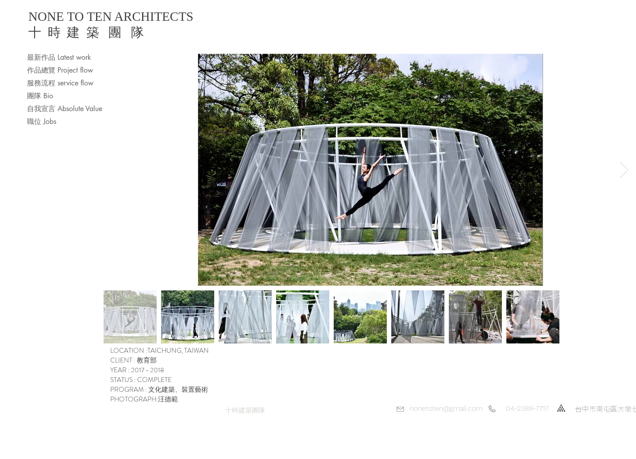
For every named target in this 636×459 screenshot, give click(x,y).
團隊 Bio (40, 95)
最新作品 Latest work (59, 57)
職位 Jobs (41, 121)
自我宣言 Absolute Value (64, 108)
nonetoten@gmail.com (446, 408)
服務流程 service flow (60, 83)
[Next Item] (624, 169)
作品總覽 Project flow (60, 70)
